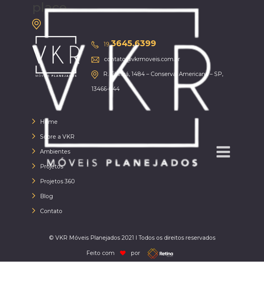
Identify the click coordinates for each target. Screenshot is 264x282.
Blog (46, 196)
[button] (223, 152)
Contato (51, 211)
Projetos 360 (57, 181)
